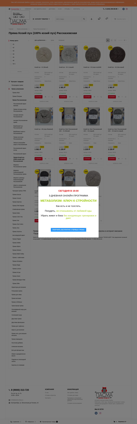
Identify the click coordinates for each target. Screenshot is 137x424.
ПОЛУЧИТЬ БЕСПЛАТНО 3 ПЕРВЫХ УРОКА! (68, 230)
